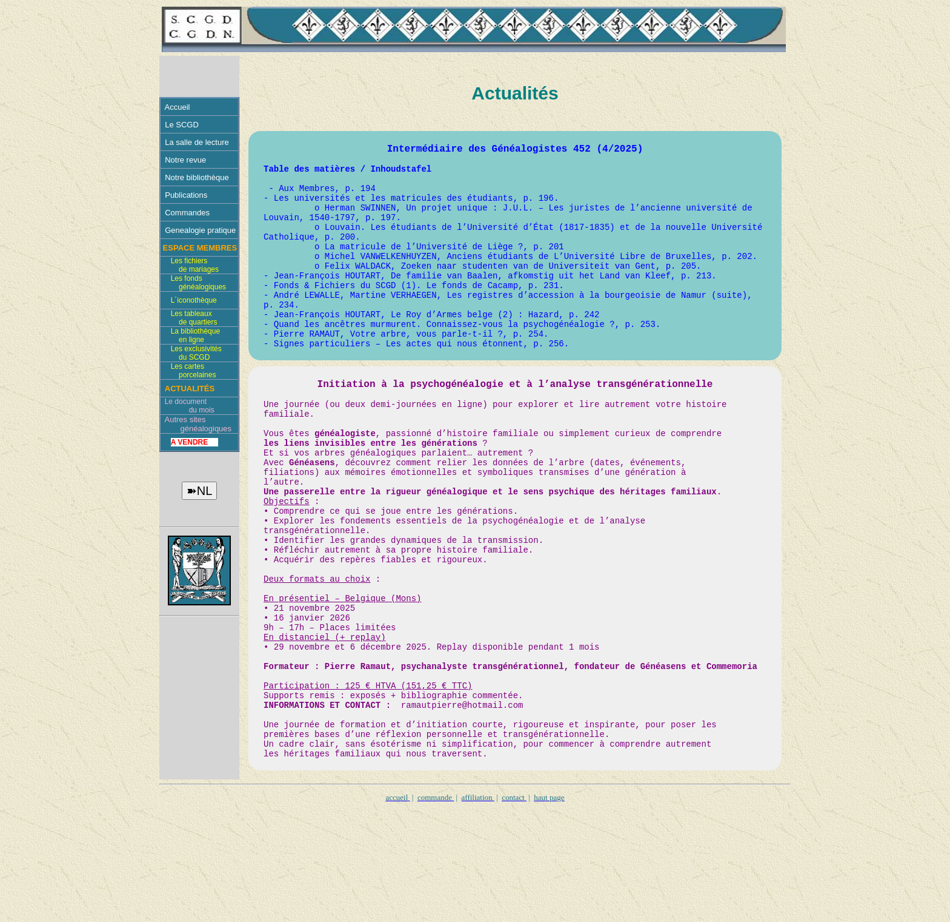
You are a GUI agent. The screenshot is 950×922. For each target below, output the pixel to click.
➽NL (200, 490)
